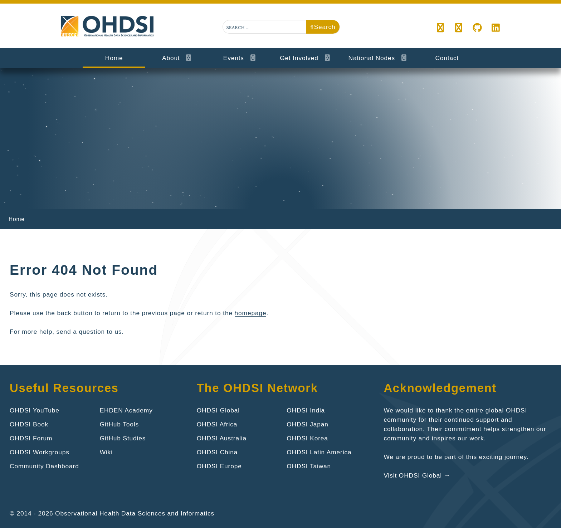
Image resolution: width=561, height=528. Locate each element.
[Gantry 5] (108, 26)
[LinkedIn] (496, 28)
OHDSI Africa (217, 424)
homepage (251, 313)
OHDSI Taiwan (309, 466)
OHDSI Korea (307, 438)
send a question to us (89, 331)
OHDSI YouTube (34, 410)
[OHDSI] (459, 28)
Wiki (106, 452)
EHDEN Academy (126, 410)
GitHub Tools (119, 424)
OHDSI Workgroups (39, 452)
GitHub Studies (123, 438)
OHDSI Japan (307, 424)
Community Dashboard (44, 466)
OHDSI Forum (31, 438)
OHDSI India (306, 410)
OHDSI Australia (222, 438)
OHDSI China (217, 452)
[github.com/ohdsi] (477, 28)
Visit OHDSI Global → (417, 475)
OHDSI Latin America (319, 452)
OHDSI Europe (219, 466)
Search (323, 26)
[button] (441, 28)
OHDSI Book (29, 424)
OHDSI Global (218, 410)
